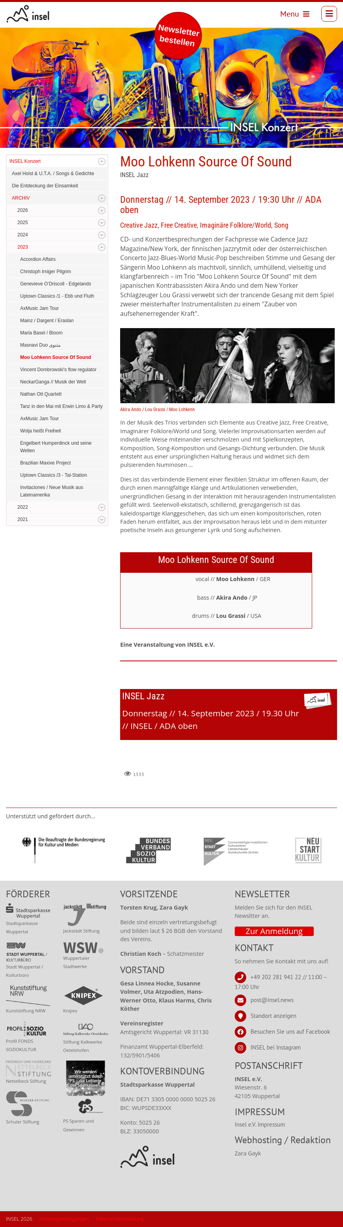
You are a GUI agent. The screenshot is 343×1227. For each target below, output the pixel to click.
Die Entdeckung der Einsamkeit (45, 186)
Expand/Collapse (102, 161)
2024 (22, 235)
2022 (22, 507)
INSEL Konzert (25, 161)
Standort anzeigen (273, 1015)
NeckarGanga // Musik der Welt (53, 382)
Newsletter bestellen (179, 35)
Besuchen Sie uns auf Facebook (290, 1031)
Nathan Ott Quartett (41, 394)
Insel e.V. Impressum (260, 1124)
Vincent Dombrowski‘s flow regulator (58, 369)
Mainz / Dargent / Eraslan (47, 320)
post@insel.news (272, 1000)
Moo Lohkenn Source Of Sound (55, 357)
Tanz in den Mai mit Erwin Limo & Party (61, 406)
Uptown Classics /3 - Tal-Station (53, 475)
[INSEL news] (28, 14)
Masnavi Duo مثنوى (40, 345)
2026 (22, 210)
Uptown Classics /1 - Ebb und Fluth (57, 296)
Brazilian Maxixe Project (45, 463)
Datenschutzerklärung (119, 1219)
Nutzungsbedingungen (64, 1219)
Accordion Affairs (38, 259)
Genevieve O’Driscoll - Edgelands (55, 284)
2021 (22, 519)
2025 (22, 222)
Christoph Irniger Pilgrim (45, 271)
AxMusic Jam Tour (39, 308)
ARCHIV (21, 198)
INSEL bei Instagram (276, 1047)
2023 (22, 247)
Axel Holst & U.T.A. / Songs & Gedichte (53, 173)
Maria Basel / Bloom (41, 333)
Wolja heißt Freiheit (40, 431)
